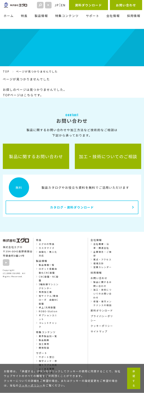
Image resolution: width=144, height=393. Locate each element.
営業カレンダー (102, 267)
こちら (29, 95)
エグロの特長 (47, 243)
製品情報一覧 (47, 264)
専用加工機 (45, 291)
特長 (24, 15)
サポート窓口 (47, 357)
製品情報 (41, 15)
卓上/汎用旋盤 (47, 307)
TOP (6, 71)
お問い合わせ (126, 5)
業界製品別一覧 (48, 336)
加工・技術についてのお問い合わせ (102, 293)
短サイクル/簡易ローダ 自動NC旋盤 (48, 299)
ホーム (9, 15)
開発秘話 (44, 347)
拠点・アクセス (102, 259)
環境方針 (98, 263)
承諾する (133, 378)
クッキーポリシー (102, 326)
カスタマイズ (47, 247)
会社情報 (113, 15)
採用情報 (133, 15)
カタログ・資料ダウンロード (72, 207)
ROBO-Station (48, 311)
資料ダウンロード (88, 5)
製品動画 (44, 340)
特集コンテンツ (67, 15)
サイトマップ (99, 331)
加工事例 (44, 343)
